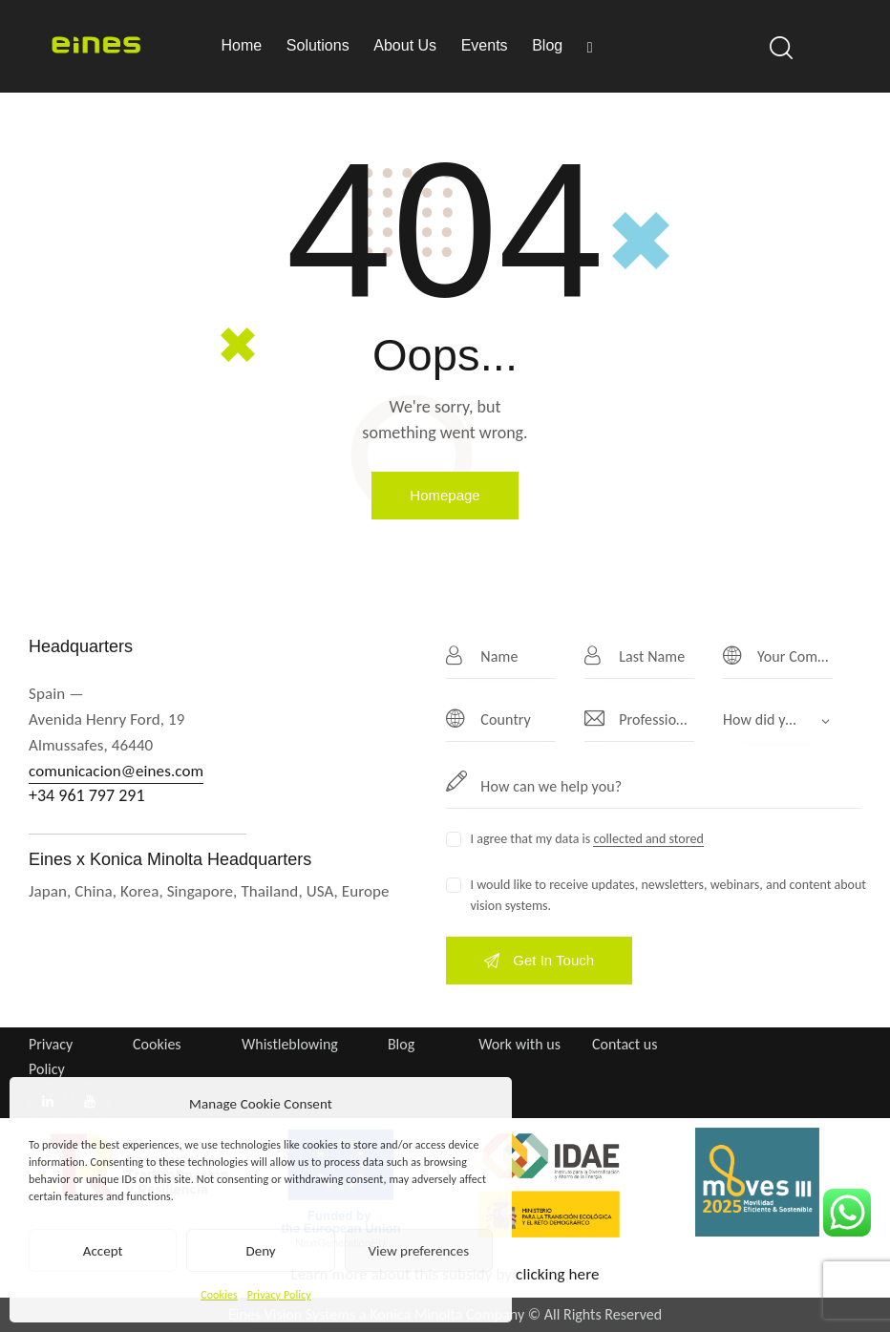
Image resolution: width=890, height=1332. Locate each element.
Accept (103, 1250)
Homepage (444, 495)
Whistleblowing (290, 1044)
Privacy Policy (279, 1294)
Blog (401, 1044)
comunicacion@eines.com (116, 771)
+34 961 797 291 (87, 795)
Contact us (624, 1044)
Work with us (519, 1044)
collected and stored (648, 840)
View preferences (419, 1250)
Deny (260, 1250)
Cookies (219, 1294)
